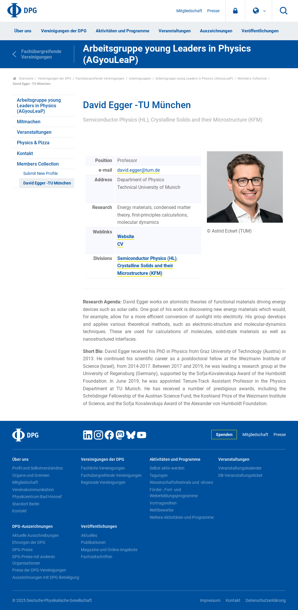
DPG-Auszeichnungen (32, 526)
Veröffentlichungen (260, 31)
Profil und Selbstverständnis (37, 468)
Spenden (224, 434)
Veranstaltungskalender (240, 468)
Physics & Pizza (33, 142)
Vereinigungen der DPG (63, 31)
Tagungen (159, 475)
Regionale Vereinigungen (103, 482)
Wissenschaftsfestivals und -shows (181, 482)
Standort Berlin (25, 504)
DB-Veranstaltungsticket (240, 475)
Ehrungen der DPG (28, 542)
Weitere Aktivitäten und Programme (182, 517)
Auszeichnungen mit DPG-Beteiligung (45, 577)
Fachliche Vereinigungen (103, 468)
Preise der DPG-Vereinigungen (39, 570)
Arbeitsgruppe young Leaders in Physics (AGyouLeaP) (194, 78)
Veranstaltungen (175, 31)
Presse (213, 10)
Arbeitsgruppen (140, 78)
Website (125, 236)
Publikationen (93, 542)
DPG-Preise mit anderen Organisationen (33, 559)
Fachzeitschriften (96, 556)
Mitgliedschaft (189, 10)
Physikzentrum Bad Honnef (37, 496)
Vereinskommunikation (33, 489)
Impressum (210, 600)
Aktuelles (89, 535)
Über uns (22, 31)
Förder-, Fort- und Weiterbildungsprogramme (174, 492)
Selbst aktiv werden (167, 468)
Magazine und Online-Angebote (109, 549)
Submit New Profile (40, 173)
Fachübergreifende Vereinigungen (100, 78)
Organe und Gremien (30, 475)
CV (120, 244)
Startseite (23, 78)
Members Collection (252, 78)
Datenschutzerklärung (266, 600)
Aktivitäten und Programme (122, 31)
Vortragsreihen (163, 503)
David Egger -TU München (47, 183)
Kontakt (25, 153)
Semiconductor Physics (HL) (147, 258)
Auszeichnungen (216, 31)
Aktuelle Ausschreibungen (35, 535)
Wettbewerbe (161, 510)
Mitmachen (28, 121)
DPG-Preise (22, 549)
